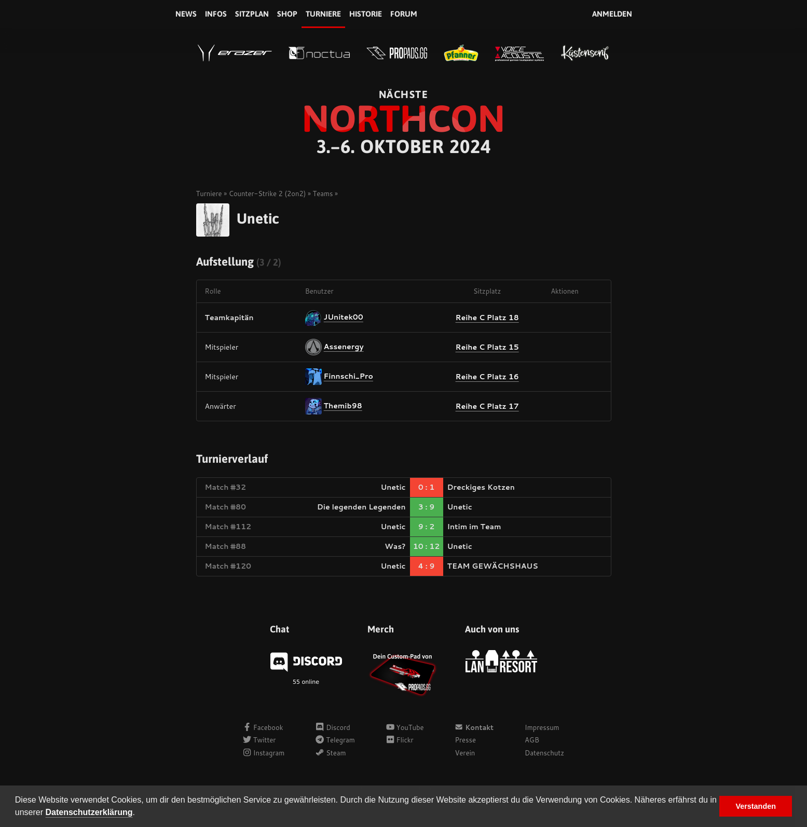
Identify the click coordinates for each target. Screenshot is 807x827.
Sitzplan (252, 13)
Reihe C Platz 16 (487, 376)
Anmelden (612, 13)
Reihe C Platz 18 (487, 317)
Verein (465, 752)
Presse (465, 740)
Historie (365, 13)
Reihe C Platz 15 (487, 347)
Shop (287, 13)
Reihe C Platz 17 (487, 406)
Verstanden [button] (755, 806)
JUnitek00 (343, 317)
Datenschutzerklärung (89, 812)
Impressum (542, 727)
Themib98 (343, 406)
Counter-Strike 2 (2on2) (267, 193)
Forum (403, 13)
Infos (216, 13)
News (186, 13)
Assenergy (344, 346)
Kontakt (474, 727)
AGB (532, 740)
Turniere (323, 13)
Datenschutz (544, 752)
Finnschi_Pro (348, 376)
